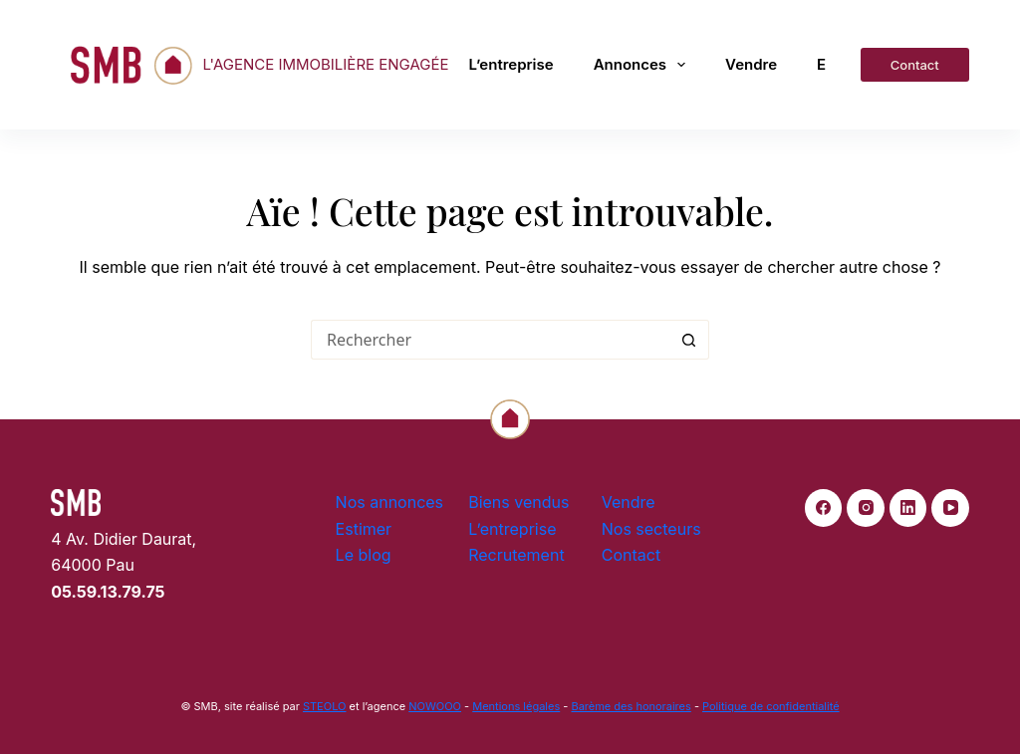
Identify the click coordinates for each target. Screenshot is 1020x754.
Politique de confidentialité (771, 706)
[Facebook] (824, 508)
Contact (915, 65)
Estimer (364, 529)
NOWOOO (434, 706)
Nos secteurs (651, 529)
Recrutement (516, 555)
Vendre (751, 64)
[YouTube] (950, 508)
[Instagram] (866, 508)
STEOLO (324, 706)
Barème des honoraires (630, 706)
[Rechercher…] (490, 340)
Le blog (363, 555)
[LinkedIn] (908, 508)
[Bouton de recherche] (689, 340)
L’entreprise (511, 64)
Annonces (639, 65)
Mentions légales (516, 706)
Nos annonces (389, 502)
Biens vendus (518, 502)
